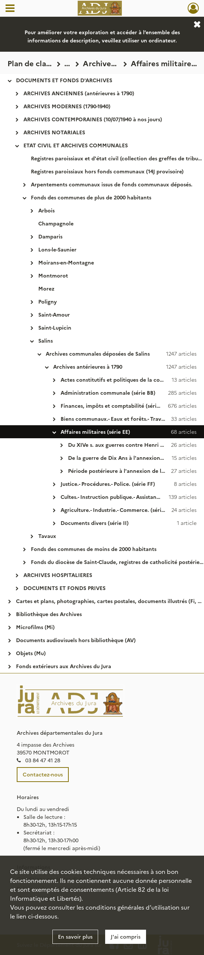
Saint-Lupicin (54, 327)
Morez (46, 288)
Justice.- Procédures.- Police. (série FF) (108, 483)
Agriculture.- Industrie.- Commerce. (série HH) (119, 509)
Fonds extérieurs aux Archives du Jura (63, 666)
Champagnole (56, 223)
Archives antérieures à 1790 (87, 366)
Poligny (47, 301)
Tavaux (47, 535)
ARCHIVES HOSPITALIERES (57, 575)
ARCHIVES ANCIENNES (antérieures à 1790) (78, 93)
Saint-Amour (54, 314)
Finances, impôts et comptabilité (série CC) (115, 405)
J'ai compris (125, 936)
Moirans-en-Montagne (66, 262)
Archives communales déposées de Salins (98, 353)
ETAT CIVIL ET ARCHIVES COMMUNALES (75, 145)
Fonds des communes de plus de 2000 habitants (91, 197)
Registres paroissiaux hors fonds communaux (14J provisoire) (107, 171)
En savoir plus (75, 936)
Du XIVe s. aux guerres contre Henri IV (117, 444)
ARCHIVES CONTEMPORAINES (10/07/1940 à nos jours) (92, 119)
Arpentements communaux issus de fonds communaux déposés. (111, 184)
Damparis (50, 236)
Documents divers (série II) (95, 522)
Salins (45, 340)
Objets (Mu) (31, 653)
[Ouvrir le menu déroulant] (10, 8)
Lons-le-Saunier (57, 249)
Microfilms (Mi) (35, 627)
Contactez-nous (43, 774)
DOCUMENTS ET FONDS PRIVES (64, 588)
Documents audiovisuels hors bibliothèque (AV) (76, 640)
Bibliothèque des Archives (49, 614)
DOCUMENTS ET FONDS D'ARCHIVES (64, 80)
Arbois (46, 210)
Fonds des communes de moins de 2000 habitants (93, 548)
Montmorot (53, 275)
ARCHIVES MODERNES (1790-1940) (66, 106)
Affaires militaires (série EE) (95, 431)
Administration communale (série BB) (108, 392)
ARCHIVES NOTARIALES (54, 132)
